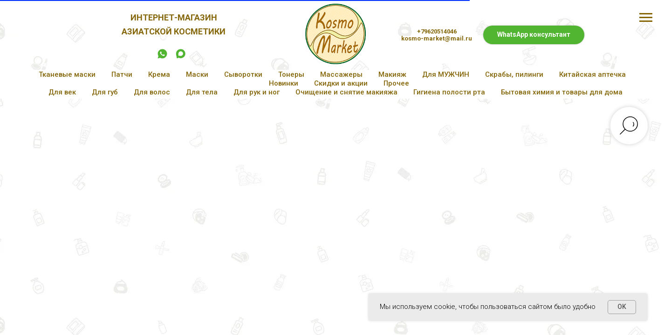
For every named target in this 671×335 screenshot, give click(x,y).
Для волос (152, 92)
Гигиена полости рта (449, 92)
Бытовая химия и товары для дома (562, 92)
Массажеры (341, 74)
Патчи (121, 74)
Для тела (202, 92)
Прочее (396, 83)
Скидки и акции (341, 83)
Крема (159, 74)
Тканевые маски (67, 74)
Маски (197, 74)
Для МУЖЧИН (445, 74)
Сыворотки (243, 74)
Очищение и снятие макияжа (346, 92)
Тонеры (291, 74)
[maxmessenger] (180, 57)
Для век (62, 92)
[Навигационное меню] (645, 17)
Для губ (105, 92)
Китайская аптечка (592, 74)
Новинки (283, 83)
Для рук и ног (256, 92)
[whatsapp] (162, 57)
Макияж (392, 74)
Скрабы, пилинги (514, 74)
